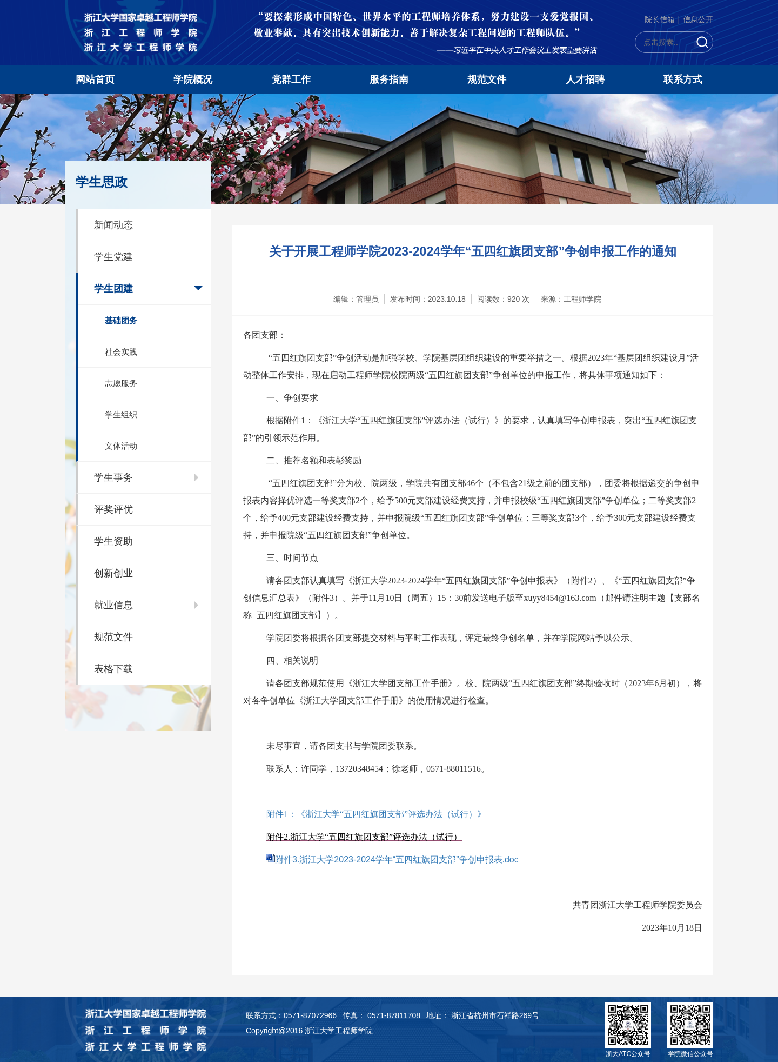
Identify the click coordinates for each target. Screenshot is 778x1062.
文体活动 (121, 445)
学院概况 (192, 79)
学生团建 (113, 288)
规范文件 (486, 79)
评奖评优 (113, 509)
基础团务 (121, 320)
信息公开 (698, 19)
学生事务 (113, 477)
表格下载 (113, 668)
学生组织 (121, 414)
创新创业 (113, 573)
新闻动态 (113, 225)
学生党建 (113, 256)
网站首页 (95, 79)
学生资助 (113, 541)
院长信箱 (660, 19)
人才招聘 (585, 79)
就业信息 (113, 605)
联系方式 (682, 79)
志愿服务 (121, 383)
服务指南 (389, 79)
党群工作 (291, 79)
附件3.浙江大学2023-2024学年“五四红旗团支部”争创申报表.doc (397, 859)
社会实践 (121, 351)
